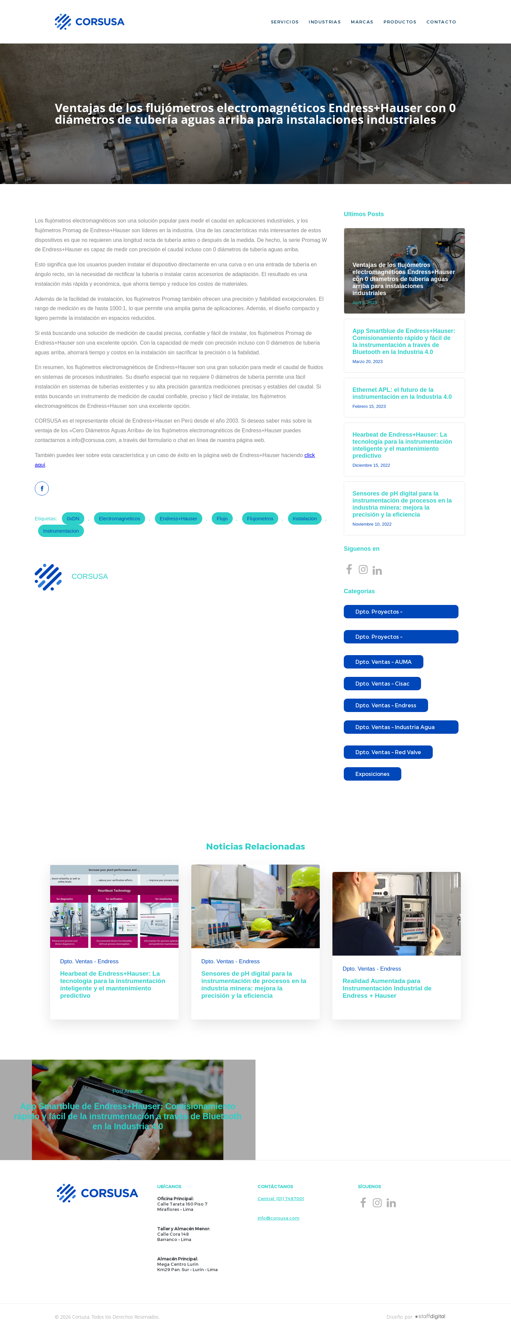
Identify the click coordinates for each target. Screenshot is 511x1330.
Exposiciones (372, 774)
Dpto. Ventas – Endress (385, 705)
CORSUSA (90, 576)
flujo (222, 518)
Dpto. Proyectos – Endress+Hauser (378, 613)
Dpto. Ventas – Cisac (382, 683)
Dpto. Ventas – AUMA (383, 661)
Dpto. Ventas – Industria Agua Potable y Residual (395, 729)
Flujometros (260, 518)
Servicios (285, 21)
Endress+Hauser (178, 518)
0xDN (73, 518)
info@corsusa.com (278, 1218)
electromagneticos (119, 518)
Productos (400, 21)
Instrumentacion (61, 531)
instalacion (305, 518)
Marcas (362, 21)
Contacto (441, 21)
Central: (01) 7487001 (281, 1198)
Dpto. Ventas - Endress (89, 961)
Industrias (325, 21)
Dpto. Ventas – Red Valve (388, 752)
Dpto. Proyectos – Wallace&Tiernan (378, 638)
